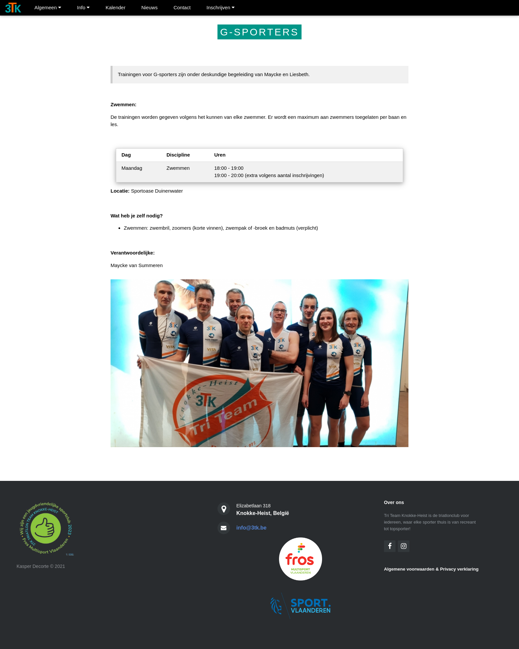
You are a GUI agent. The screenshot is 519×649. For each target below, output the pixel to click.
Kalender (115, 7)
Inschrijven (221, 7)
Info (83, 7)
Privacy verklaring (459, 569)
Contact (182, 7)
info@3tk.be (251, 528)
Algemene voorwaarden (409, 569)
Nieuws (149, 7)
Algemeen (47, 7)
